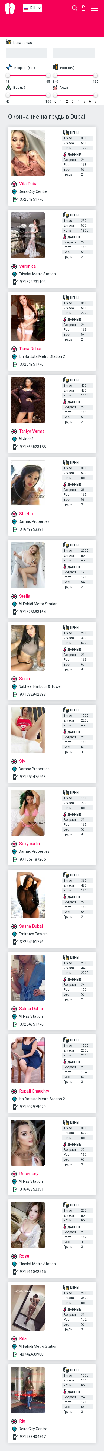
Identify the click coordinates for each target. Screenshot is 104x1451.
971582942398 (33, 694)
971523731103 (33, 281)
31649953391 (32, 529)
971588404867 (33, 1436)
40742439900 (32, 1354)
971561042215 (33, 1271)
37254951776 (32, 199)
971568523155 (33, 446)
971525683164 (33, 611)
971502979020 (33, 1106)
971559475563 (33, 776)
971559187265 (33, 859)
